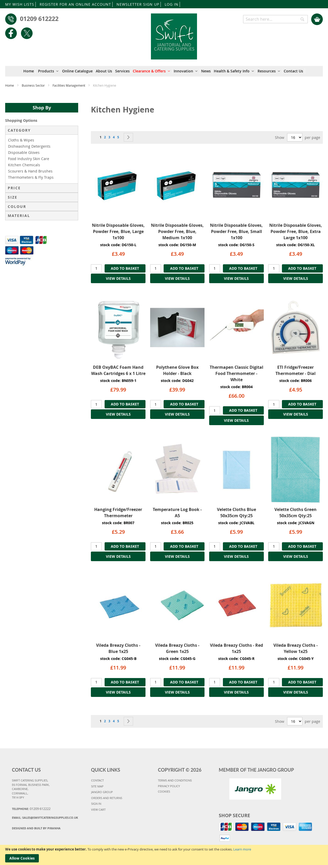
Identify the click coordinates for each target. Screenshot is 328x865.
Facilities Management (69, 85)
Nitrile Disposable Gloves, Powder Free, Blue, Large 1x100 (118, 231)
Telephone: (31, 808)
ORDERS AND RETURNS (106, 798)
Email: (45, 817)
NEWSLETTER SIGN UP (137, 4)
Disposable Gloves (24, 152)
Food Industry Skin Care (28, 158)
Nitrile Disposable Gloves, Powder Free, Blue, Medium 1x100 (177, 231)
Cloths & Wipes (21, 140)
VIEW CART (98, 809)
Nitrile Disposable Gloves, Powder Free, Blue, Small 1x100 (236, 231)
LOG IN (171, 4)
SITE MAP (97, 786)
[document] (164, 854)
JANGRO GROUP (102, 792)
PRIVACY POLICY (169, 786)
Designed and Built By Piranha (36, 828)
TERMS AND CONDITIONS (175, 780)
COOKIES (164, 791)
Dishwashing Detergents (29, 146)
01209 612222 (39, 18)
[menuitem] (29, 71)
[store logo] (174, 33)
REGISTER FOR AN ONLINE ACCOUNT (75, 4)
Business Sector (34, 85)
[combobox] (275, 19)
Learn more (242, 849)
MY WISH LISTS (19, 4)
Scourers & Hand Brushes (30, 171)
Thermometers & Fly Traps (31, 177)
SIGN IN (96, 804)
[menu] (164, 71)
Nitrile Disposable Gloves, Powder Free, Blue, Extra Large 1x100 (295, 231)
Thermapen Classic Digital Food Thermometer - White (236, 373)
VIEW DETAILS (118, 278)
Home (10, 85)
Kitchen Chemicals (24, 164)
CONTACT (97, 780)
